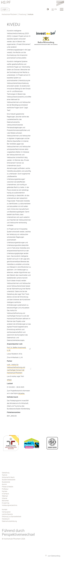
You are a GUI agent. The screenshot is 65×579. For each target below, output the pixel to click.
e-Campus (5, 494)
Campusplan (6, 512)
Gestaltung (5, 473)
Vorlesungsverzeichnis (9, 505)
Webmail (5, 496)
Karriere (4, 491)
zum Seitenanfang (53, 556)
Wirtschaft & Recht (8, 477)
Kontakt (4, 509)
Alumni (4, 484)
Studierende (6, 482)
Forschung (22, 14)
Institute (30, 14)
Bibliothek (5, 501)
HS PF (6, 3)
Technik (4, 475)
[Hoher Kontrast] (47, 9)
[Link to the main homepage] (60, 3)
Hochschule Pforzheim (9, 14)
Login (4, 9)
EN (55, 9)
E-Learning (5, 503)
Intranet (4, 498)
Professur (5, 489)
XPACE (9, 380)
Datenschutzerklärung (9, 521)
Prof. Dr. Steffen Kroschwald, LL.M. (16, 349)
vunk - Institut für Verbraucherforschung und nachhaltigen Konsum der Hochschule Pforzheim (16, 369)
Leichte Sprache (7, 514)
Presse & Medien (7, 487)
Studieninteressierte (8, 480)
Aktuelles (21, 393)
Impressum (6, 519)
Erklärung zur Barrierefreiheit (11, 516)
